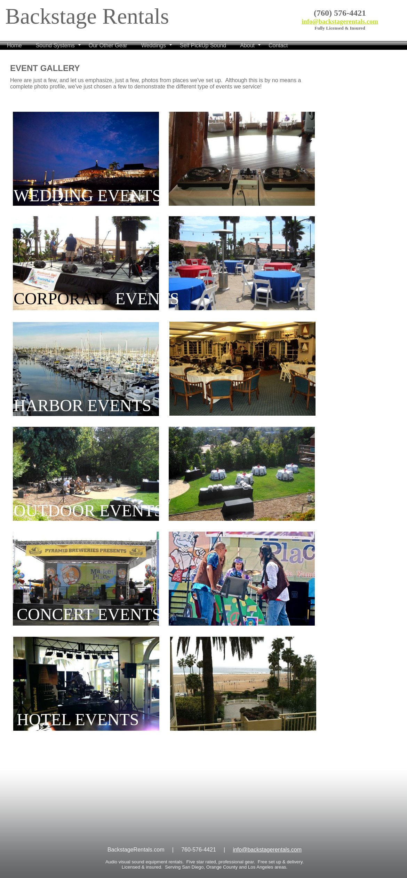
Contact (278, 45)
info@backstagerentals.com (340, 21)
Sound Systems (55, 45)
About (247, 45)
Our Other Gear (108, 45)
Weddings (153, 45)
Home (14, 45)
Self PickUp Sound (203, 45)
